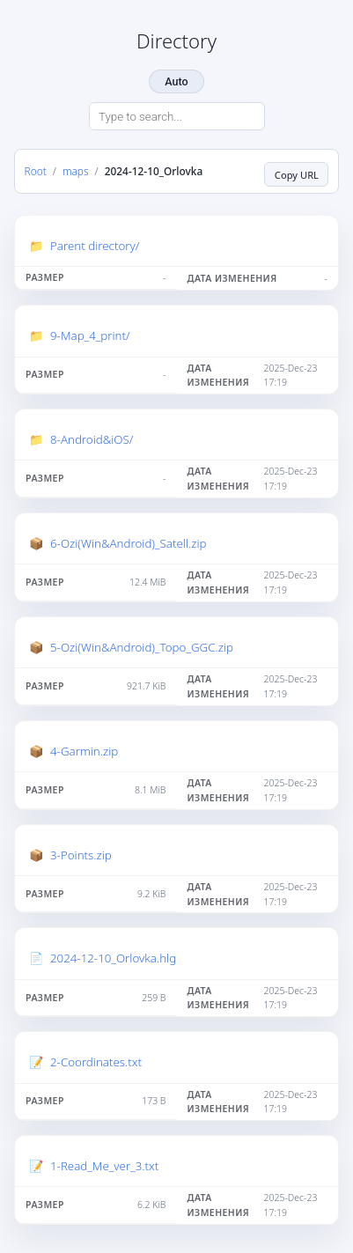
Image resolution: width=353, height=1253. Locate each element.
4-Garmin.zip (84, 751)
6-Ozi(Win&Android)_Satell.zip (128, 543)
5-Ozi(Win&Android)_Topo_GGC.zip (141, 647)
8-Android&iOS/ (91, 439)
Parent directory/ (94, 246)
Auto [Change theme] (176, 81)
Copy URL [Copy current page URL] (297, 174)
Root (36, 171)
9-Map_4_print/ (90, 335)
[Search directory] (177, 116)
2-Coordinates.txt (96, 1062)
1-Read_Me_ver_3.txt (104, 1166)
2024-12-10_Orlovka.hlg (113, 958)
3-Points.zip (81, 855)
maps (76, 171)
